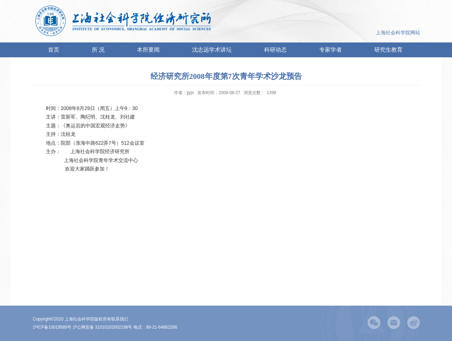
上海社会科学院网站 (398, 32)
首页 (53, 50)
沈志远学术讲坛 (212, 50)
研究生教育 (388, 50)
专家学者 (330, 50)
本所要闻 (148, 50)
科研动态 (275, 50)
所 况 (98, 50)
